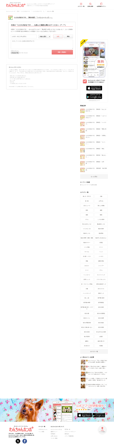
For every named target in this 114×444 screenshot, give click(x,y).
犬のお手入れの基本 (101, 332)
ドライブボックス (101, 279)
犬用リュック (86, 279)
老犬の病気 (101, 327)
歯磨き (86, 341)
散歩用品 (101, 233)
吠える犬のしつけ (86, 224)
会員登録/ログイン (101, 6)
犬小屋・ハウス (87, 256)
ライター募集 (54, 438)
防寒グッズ (101, 293)
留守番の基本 (101, 298)
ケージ (101, 247)
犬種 (101, 196)
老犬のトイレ (86, 318)
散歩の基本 (101, 228)
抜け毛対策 (87, 336)
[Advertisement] (94, 24)
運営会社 (67, 433)
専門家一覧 (67, 429)
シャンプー (101, 265)
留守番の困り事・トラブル (87, 308)
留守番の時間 (86, 302)
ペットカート (86, 275)
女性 (58, 36)
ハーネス (101, 256)
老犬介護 (87, 313)
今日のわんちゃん (43, 429)
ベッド (101, 251)
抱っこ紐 (87, 298)
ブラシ (101, 270)
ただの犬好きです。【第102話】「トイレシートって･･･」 (33, 17)
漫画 (87, 214)
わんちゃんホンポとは (56, 429)
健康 (101, 210)
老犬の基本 (101, 307)
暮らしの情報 (101, 205)
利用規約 (53, 433)
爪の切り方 (87, 345)
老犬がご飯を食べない (86, 327)
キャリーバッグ (101, 275)
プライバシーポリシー (70, 431)
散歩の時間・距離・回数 (87, 238)
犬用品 (101, 242)
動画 (101, 214)
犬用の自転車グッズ (101, 284)
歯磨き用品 (101, 261)
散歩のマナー (86, 242)
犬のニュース (86, 205)
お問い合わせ (54, 436)
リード (86, 270)
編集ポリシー (54, 431)
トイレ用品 (87, 247)
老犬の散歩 (101, 322)
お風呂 (101, 336)
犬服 (87, 288)
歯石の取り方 (101, 341)
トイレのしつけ (87, 228)
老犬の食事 (101, 318)
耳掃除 (101, 345)
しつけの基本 (101, 219)
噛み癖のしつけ (101, 224)
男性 (68, 36)
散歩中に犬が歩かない (101, 238)
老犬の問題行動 (87, 322)
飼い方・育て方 (87, 196)
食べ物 (86, 201)
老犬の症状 (87, 332)
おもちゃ (87, 265)
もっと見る (94, 176)
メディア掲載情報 (69, 436)
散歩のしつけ (86, 233)
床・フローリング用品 (86, 284)
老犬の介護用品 (101, 313)
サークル (87, 251)
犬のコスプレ (101, 288)
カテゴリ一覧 (81, 6)
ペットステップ (87, 293)
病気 (87, 210)
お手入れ (101, 201)
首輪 (87, 261)
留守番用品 (101, 302)
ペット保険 (41, 431)
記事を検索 (90, 6)
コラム (86, 219)
